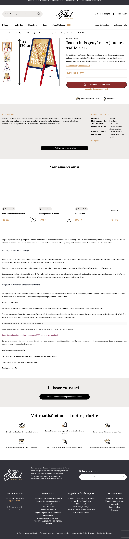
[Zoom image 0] (38, 62)
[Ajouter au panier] (33, 219)
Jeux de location (102, 25)
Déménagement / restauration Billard (48, 498)
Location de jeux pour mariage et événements (48, 502)
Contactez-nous (14, 507)
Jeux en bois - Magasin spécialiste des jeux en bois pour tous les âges (32, 33)
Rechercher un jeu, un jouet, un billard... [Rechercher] (17, 14)
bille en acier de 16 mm (57, 268)
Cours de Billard (48, 507)
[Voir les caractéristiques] (96, 140)
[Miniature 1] (7, 57)
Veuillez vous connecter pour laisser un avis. (64, 397)
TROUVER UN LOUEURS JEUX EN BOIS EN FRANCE (48, 522)
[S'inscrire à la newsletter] (122, 477)
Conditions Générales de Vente (83, 533)
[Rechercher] (38, 13)
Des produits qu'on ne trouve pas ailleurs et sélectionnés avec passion (64, 427)
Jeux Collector (61, 25)
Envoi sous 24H (110, 99)
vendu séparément (103, 268)
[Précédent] (7, 39)
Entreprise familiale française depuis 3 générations (22, 427)
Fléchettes (19, 25)
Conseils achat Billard (48, 510)
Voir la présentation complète (64, 148)
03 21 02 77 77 (14, 501)
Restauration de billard (114, 498)
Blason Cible (80, 214)
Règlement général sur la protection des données (48, 514)
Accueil (4, 33)
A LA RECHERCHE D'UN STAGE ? (48, 518)
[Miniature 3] (7, 78)
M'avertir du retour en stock (96, 84)
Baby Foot (34, 25)
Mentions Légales (63, 533)
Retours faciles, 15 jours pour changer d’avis (107, 427)
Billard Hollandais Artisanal (13, 214)
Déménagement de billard (114, 501)
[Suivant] (7, 84)
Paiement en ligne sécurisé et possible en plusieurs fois (107, 443)
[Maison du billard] (64, 14)
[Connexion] (102, 14)
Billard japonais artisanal (49, 214)
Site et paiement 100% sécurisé (88, 99)
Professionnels (120, 25)
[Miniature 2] (7, 67)
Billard (6, 25)
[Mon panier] (120, 14)
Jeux (46, 25)
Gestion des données (104, 533)
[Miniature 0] (7, 47)
